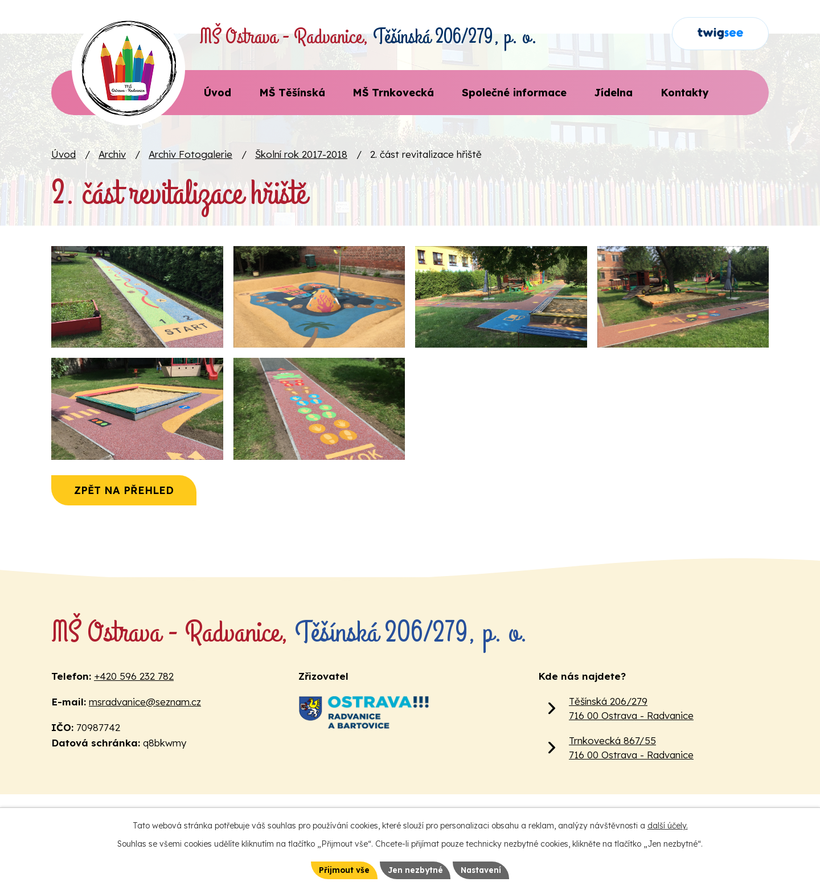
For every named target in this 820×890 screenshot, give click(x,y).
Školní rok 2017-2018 (301, 154)
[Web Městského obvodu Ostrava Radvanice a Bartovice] (362, 737)
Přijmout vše (342, 869)
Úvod (63, 154)
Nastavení (482, 869)
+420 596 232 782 (134, 701)
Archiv (112, 154)
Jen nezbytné (414, 869)
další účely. (667, 825)
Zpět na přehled (126, 515)
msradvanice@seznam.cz (145, 727)
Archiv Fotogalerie (190, 154)
